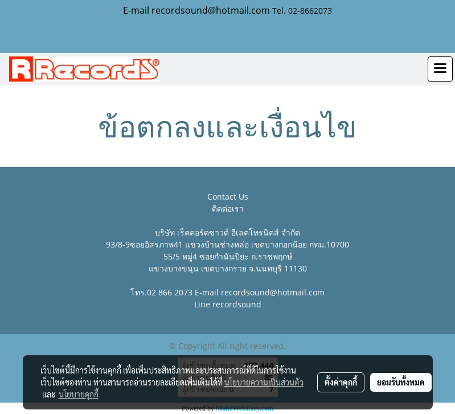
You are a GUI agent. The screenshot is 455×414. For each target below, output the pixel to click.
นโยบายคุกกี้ (79, 394)
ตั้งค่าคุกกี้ (341, 382)
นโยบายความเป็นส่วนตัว (264, 382)
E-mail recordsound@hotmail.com (196, 10)
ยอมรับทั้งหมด (401, 382)
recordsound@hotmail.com (273, 292)
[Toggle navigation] (440, 69)
